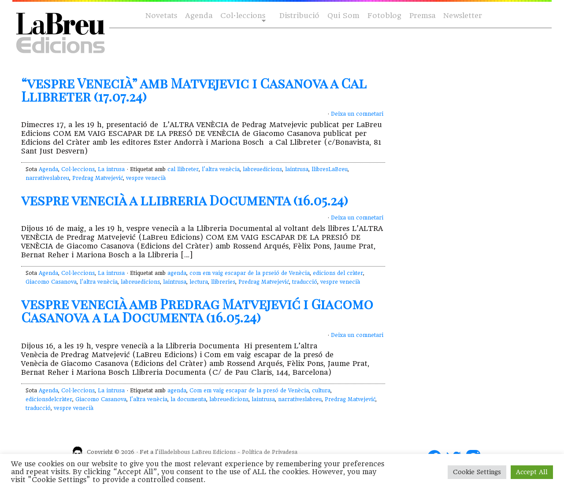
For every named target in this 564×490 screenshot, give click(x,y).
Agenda (198, 15)
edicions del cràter (338, 273)
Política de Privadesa (269, 452)
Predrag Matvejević (97, 178)
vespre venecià (146, 178)
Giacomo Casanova (51, 282)
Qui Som (343, 15)
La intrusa (111, 169)
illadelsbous (174, 452)
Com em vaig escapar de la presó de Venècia (249, 391)
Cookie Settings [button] (477, 471)
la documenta (188, 399)
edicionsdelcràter (49, 399)
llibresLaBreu (330, 169)
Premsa (422, 15)
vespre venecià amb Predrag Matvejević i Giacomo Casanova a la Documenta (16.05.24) (197, 310)
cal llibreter (183, 169)
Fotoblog (384, 15)
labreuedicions (262, 169)
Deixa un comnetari (357, 114)
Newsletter (462, 15)
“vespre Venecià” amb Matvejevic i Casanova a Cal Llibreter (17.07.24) (193, 89)
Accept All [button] (532, 471)
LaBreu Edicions (214, 452)
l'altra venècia (221, 169)
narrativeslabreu (47, 178)
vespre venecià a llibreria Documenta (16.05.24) (184, 200)
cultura (321, 391)
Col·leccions (242, 16)
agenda (176, 273)
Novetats (161, 15)
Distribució (299, 15)
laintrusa (296, 169)
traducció (304, 282)
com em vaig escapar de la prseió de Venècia (249, 273)
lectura (198, 282)
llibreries (223, 282)
